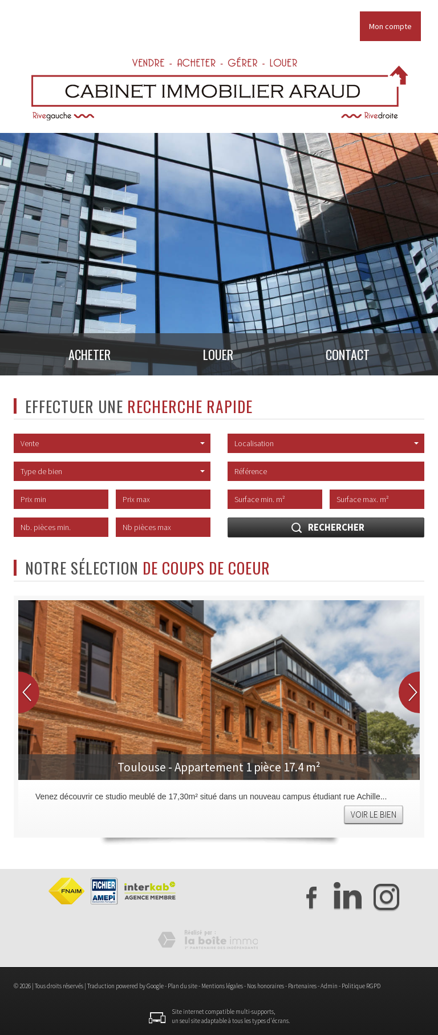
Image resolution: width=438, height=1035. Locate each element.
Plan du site (182, 986)
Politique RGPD (361, 986)
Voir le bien (373, 814)
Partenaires (302, 986)
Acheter (80, 357)
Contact (357, 357)
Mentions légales (222, 986)
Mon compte (390, 26)
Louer (218, 357)
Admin (329, 986)
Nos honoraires (265, 986)
